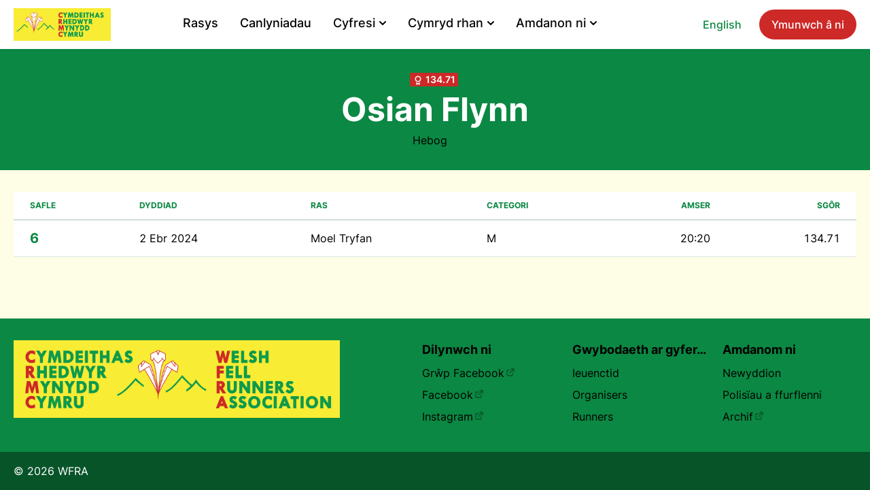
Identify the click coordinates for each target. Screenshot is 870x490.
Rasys (200, 23)
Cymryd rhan (451, 23)
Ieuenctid (595, 373)
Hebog (430, 140)
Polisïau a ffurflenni (772, 395)
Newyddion (752, 373)
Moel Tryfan (341, 238)
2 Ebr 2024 (168, 238)
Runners (592, 416)
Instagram (453, 416)
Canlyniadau (275, 23)
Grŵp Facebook (468, 373)
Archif (743, 416)
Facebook (453, 395)
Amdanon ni (556, 23)
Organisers (599, 395)
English (722, 24)
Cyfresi (359, 23)
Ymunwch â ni (807, 24)
